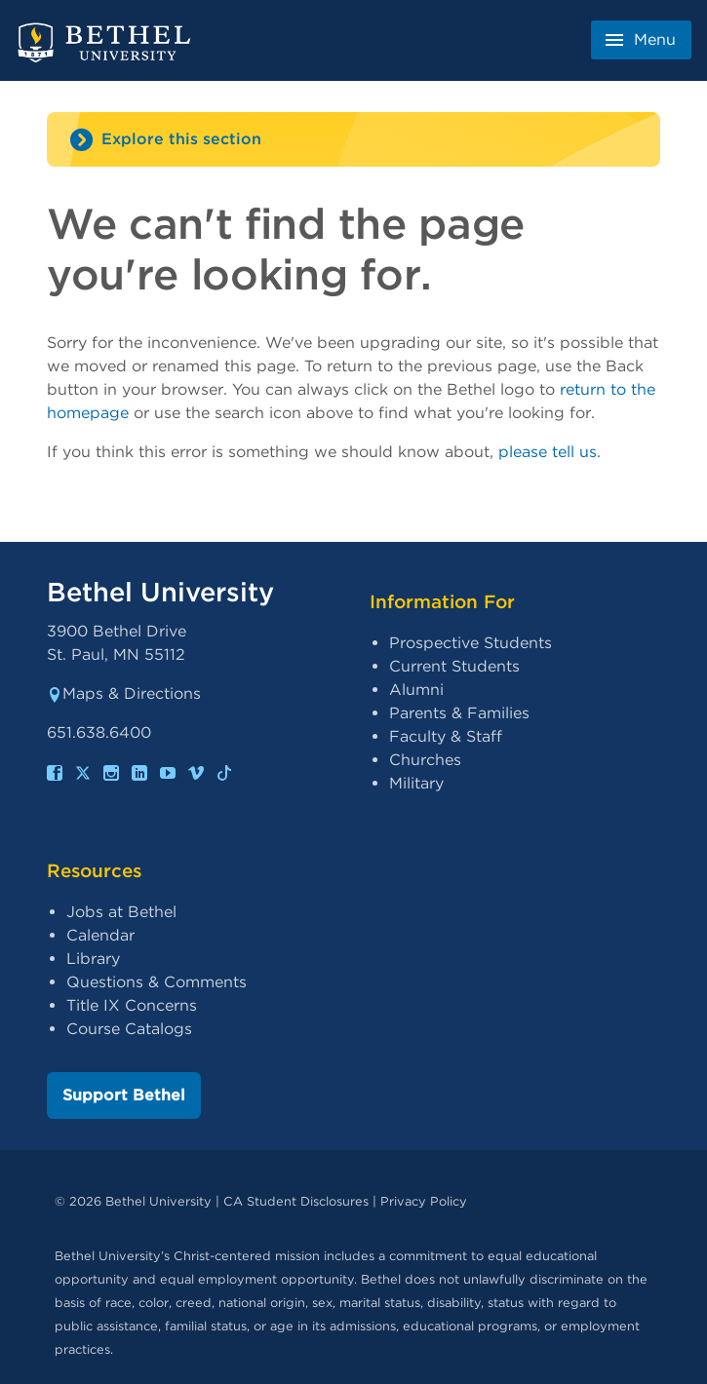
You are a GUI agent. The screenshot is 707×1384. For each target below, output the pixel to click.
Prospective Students (470, 643)
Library (93, 958)
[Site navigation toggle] (353, 139)
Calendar (100, 935)
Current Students (454, 666)
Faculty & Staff (445, 736)
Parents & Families (459, 713)
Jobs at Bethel (121, 912)
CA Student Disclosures (296, 1201)
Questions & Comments (156, 982)
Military (416, 783)
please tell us (547, 451)
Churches (425, 759)
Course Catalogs (129, 1028)
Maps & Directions (124, 693)
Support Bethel (123, 1095)
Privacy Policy (423, 1201)
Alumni (416, 689)
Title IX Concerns (131, 1005)
